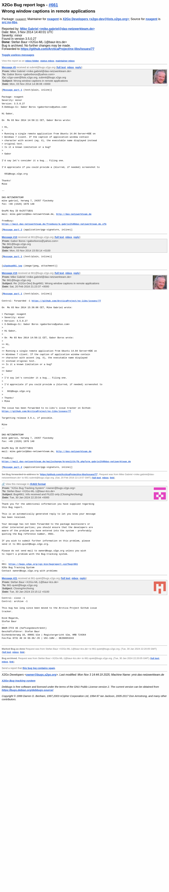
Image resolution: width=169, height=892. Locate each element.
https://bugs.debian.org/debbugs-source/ (27, 690)
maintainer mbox (65, 61)
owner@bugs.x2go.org (41, 674)
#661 (53, 4)
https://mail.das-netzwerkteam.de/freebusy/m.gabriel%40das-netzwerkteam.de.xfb (54, 224)
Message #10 (9, 237)
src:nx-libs (9, 22)
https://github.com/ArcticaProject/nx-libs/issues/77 (57, 49)
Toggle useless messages (18, 54)
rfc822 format (38, 484)
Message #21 (9, 578)
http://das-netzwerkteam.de (73, 214)
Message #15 (9, 273)
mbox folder (32, 61)
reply (78, 67)
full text (61, 67)
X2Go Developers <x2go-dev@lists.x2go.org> (96, 19)
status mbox (47, 61)
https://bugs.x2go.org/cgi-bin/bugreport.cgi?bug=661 (43, 564)
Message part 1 (12, 89)
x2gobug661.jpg (12, 265)
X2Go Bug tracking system (18, 680)
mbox (70, 67)
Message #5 (9, 67)
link (112, 477)
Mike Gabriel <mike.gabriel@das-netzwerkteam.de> (57, 29)
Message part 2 (12, 229)
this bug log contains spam (38, 668)
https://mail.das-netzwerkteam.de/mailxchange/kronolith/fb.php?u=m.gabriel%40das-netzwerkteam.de (66, 461)
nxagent (20, 19)
